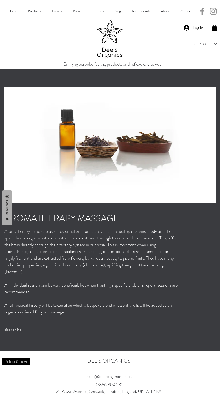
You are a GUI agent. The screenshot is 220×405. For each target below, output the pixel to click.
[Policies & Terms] (16, 361)
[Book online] (12, 329)
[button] (214, 28)
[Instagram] (213, 11)
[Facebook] (202, 11)
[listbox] (205, 44)
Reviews (7, 208)
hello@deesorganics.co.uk (109, 376)
